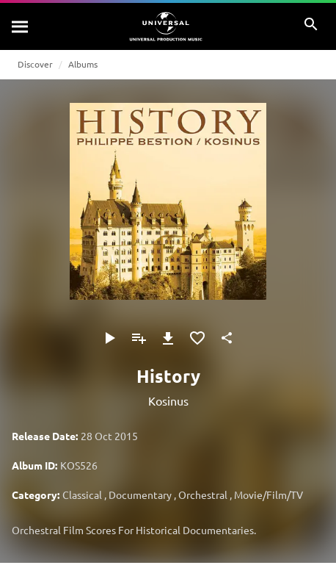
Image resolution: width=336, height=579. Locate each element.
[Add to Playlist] (138, 338)
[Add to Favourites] (197, 338)
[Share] (226, 338)
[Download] (168, 338)
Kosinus (168, 400)
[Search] (20, 26)
